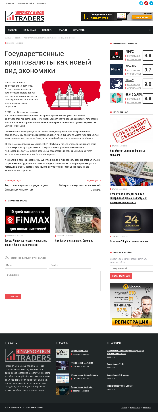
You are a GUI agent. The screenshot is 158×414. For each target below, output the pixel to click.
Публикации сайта (25, 3)
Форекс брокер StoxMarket (82, 389)
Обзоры (12, 29)
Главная (10, 3)
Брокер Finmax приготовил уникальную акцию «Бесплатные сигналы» (26, 242)
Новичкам (29, 29)
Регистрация (133, 56)
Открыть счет (134, 59)
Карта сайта (135, 410)
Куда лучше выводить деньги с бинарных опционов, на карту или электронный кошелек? (128, 200)
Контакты (41, 3)
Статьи (63, 29)
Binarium (131, 66)
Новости (47, 29)
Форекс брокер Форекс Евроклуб (84, 377)
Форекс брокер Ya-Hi (79, 352)
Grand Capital (130, 95)
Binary (129, 80)
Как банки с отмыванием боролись (74, 240)
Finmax (129, 51)
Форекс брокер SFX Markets (82, 365)
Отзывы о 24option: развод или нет (129, 244)
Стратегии (79, 29)
